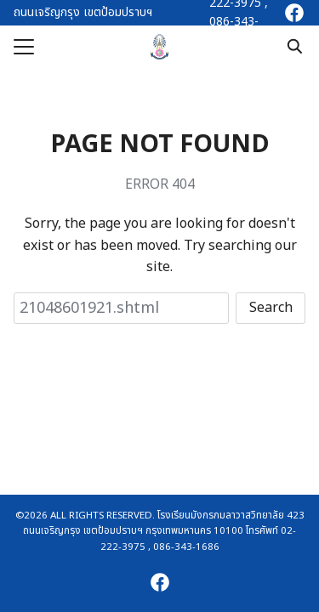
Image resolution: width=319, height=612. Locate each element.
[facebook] (294, 13)
